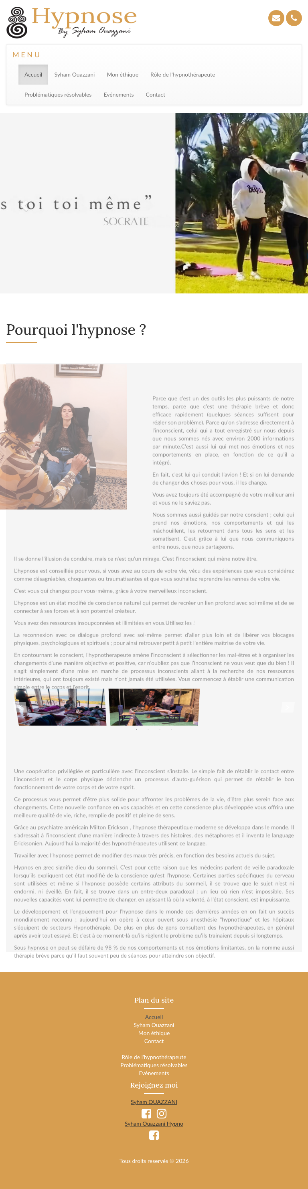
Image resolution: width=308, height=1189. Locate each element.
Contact (155, 94)
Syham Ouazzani (74, 74)
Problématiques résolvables (57, 94)
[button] (23, 203)
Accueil (36, 74)
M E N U (26, 54)
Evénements (118, 94)
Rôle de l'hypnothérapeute (182, 74)
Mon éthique (122, 74)
